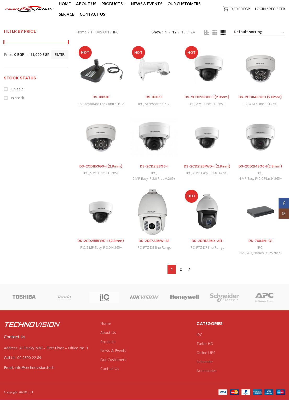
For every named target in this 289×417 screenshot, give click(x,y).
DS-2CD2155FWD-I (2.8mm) (100, 260)
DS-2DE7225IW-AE (154, 257)
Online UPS (205, 369)
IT (32, 409)
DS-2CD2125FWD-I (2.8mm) (207, 180)
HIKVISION (100, 37)
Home (81, 37)
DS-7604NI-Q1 (261, 257)
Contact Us (109, 385)
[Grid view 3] (214, 37)
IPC (79, 109)
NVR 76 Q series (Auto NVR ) (261, 270)
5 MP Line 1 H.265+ (104, 184)
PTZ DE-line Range (157, 264)
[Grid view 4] (223, 37)
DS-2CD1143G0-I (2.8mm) (261, 105)
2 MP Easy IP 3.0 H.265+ (211, 189)
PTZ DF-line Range (210, 264)
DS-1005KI (100, 103)
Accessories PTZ (157, 109)
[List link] (48, 375)
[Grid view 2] (206, 37)
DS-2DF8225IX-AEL (207, 257)
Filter (60, 60)
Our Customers (113, 376)
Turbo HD (204, 360)
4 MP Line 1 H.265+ (264, 114)
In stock (17, 103)
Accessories (206, 387)
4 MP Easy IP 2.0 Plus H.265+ (261, 195)
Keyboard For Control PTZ (103, 109)
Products (107, 358)
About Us (108, 349)
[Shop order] (259, 38)
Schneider (204, 378)
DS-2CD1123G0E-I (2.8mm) (207, 105)
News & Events (113, 367)
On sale (17, 94)
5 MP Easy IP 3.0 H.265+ (104, 269)
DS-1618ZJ (154, 103)
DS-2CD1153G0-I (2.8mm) (100, 177)
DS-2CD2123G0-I (154, 177)
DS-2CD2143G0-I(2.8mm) (261, 180)
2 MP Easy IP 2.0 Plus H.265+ (153, 189)
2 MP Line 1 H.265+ (211, 114)
